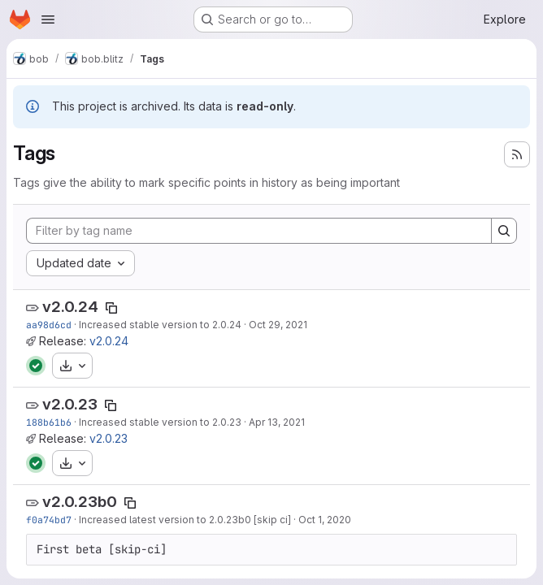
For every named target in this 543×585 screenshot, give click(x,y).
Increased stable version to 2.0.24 (160, 324)
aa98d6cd (49, 324)
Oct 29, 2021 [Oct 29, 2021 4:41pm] (278, 324)
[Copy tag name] (111, 308)
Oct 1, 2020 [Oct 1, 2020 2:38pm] (324, 520)
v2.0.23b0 (79, 501)
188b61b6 (49, 422)
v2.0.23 (70, 404)
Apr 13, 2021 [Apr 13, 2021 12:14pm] (277, 422)
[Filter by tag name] (259, 231)
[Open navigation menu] (48, 19)
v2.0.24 (70, 306)
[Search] (504, 231)
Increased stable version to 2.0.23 (160, 422)
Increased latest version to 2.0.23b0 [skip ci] (185, 520)
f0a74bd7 (49, 520)
